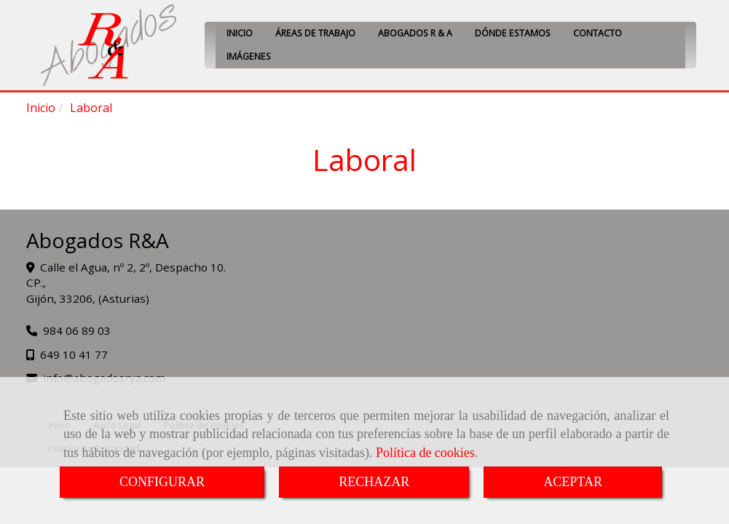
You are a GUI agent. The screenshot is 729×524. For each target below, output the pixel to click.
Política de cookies (425, 452)
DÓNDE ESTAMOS (513, 33)
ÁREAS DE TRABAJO (315, 33)
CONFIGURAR (162, 482)
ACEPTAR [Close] (572, 482)
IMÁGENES (248, 56)
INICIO (239, 33)
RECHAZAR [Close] (374, 482)
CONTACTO (597, 33)
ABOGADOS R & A (415, 33)
